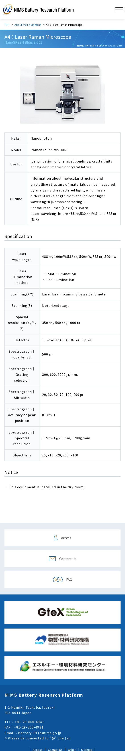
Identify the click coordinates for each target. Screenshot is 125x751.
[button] (119, 9)
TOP (6, 24)
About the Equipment (27, 24)
